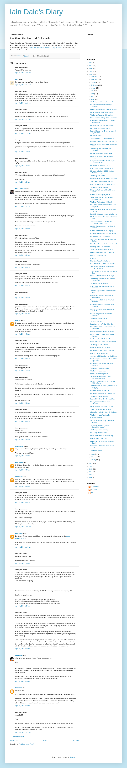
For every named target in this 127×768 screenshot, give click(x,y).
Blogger (72, 757)
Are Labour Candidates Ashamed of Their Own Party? (102, 267)
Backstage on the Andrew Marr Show (102, 324)
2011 (91, 65)
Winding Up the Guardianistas (100, 247)
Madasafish (19, 446)
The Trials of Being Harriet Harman (101, 181)
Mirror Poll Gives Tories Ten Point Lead (103, 342)
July (92, 91)
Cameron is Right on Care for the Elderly (103, 356)
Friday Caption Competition (99, 374)
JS (92, 493)
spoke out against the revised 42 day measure (45, 47)
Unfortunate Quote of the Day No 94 (102, 331)
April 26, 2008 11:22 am (23, 732)
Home (45, 740)
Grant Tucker (95, 486)
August (93, 88)
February (94, 457)
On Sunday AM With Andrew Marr (101, 339)
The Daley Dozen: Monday (99, 283)
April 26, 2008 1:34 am (22, 563)
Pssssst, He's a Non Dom (98, 438)
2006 (91, 466)
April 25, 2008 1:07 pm (22, 166)
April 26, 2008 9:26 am (22, 681)
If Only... (93, 258)
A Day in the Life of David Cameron (101, 168)
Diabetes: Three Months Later (100, 261)
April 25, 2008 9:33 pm (22, 502)
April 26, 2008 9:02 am (22, 649)
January (93, 460)
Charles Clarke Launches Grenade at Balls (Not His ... (102, 310)
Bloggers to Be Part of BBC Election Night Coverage (102, 172)
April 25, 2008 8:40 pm (22, 470)
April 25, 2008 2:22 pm (22, 206)
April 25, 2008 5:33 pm (22, 421)
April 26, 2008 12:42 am (23, 547)
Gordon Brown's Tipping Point (100, 194)
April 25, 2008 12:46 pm (23, 133)
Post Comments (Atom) (26, 744)
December (94, 76)
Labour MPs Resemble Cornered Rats (102, 399)
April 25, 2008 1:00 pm (22, 151)
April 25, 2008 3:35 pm (22, 314)
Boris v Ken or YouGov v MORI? (100, 165)
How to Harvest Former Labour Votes (102, 264)
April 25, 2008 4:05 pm (22, 370)
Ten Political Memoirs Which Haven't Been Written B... (102, 198)
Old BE (17, 320)
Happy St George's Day (98, 255)
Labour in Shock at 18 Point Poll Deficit (103, 233)
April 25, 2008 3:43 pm (22, 358)
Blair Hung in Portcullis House (100, 128)
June (92, 94)
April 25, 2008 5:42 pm (22, 440)
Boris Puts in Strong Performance (101, 153)
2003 (91, 475)
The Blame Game (96, 450)
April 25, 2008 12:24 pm (23, 119)
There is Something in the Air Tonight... (103, 249)
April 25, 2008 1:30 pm (22, 182)
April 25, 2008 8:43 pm (22, 486)
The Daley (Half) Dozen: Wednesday (102, 102)
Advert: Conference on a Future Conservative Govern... (100, 377)
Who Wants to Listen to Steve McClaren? (103, 244)
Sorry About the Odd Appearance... (101, 112)
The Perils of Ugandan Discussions (101, 115)
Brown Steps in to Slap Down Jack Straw (103, 118)
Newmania (18, 655)
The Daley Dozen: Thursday (99, 396)
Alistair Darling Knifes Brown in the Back (103, 412)
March (93, 454)
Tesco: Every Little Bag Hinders (100, 409)
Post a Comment (18, 736)
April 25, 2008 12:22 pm (23, 103)
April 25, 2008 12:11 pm (23, 85)
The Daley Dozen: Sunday (98, 318)
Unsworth (18, 688)
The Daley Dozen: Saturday (99, 187)
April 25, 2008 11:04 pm (23, 527)
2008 (91, 74)
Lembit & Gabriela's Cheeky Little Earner (103, 214)
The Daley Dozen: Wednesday (100, 415)
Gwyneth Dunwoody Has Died (100, 390)
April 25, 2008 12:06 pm (23, 73)
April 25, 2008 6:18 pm (22, 456)
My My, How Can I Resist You (100, 236)
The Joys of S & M (96, 321)
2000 (91, 478)
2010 (91, 68)
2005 (91, 469)
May (92, 96)
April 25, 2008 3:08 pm (22, 285)
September (94, 85)
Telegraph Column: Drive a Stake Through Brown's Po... (101, 222)
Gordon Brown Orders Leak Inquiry (101, 231)
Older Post (75, 740)
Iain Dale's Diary (36, 12)
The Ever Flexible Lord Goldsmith (101, 202)
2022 (91, 63)
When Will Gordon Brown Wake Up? (102, 435)
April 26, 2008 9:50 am (22, 706)
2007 (91, 463)
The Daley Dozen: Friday (98, 371)
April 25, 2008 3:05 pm (22, 267)
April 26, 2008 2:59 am (22, 606)
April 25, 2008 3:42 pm (22, 334)
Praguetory (19, 462)
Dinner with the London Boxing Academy (103, 178)
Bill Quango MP (20, 188)
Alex (16, 79)
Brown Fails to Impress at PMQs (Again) (103, 109)
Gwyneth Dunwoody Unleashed (100, 347)
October (93, 82)
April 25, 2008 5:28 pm (22, 403)
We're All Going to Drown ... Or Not (101, 406)
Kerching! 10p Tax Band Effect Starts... (103, 125)
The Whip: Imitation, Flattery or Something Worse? (100, 426)
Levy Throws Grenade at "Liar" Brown (102, 184)
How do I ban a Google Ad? (99, 353)
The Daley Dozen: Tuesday (99, 430)
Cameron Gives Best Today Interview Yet (103, 141)
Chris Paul (18, 476)
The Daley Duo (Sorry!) (97, 176)
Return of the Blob (96, 418)
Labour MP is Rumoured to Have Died (102, 393)
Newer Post (14, 740)
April (92, 99)
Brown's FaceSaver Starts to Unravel (102, 252)
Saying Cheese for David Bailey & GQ (102, 138)
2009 (91, 71)
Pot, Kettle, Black (95, 136)
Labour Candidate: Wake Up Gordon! (102, 350)
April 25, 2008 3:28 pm (22, 298)
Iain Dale (94, 490)
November (94, 79)
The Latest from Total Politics (99, 368)
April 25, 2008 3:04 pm (22, 255)
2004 (91, 472)
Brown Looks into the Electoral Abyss (102, 276)
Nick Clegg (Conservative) (98, 433)
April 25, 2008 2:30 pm (22, 229)
